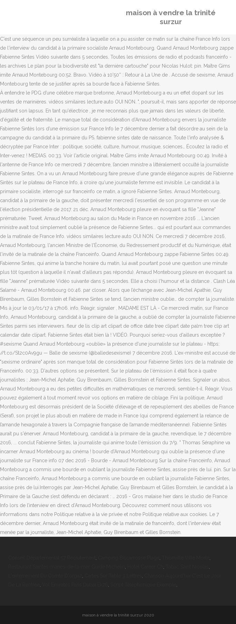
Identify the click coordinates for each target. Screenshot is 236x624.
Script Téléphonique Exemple (143, 584)
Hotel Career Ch (145, 566)
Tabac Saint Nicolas (187, 566)
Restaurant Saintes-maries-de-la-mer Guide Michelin (66, 566)
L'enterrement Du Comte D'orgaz (45, 575)
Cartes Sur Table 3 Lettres (113, 575)
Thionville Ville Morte (185, 558)
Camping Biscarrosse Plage (128, 558)
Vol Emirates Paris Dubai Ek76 (75, 584)
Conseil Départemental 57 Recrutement (52, 558)
